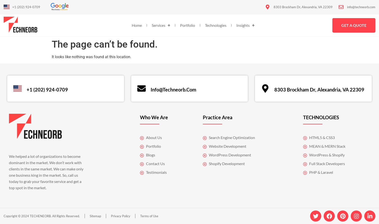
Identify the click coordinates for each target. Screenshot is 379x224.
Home (137, 25)
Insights (245, 25)
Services (161, 25)
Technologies (215, 25)
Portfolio (187, 25)
